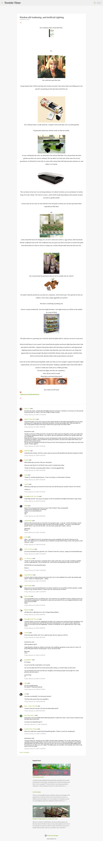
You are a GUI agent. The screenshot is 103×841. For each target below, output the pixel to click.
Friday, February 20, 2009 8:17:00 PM (34, 689)
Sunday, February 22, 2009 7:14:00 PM (35, 733)
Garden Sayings (37, 792)
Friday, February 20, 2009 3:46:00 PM (34, 637)
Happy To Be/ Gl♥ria (30, 419)
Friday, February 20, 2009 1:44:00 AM (34, 427)
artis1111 (27, 408)
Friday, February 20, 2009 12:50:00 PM (35, 591)
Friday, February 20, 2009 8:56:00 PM (34, 701)
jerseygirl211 (28, 659)
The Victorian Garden (38, 777)
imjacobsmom (28, 575)
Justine (26, 484)
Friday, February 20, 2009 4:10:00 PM (34, 655)
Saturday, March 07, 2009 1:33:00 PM (34, 748)
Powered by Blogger (51, 835)
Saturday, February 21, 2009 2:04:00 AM (35, 724)
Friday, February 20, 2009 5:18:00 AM (34, 479)
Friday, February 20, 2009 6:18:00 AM (34, 501)
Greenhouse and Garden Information (29, 394)
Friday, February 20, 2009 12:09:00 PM (35, 570)
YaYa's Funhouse (29, 549)
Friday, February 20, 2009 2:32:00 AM (34, 446)
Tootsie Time (12, 2)
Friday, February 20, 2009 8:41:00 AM (34, 544)
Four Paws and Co (29, 715)
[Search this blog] (93, 3)
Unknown (27, 450)
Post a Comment (24, 752)
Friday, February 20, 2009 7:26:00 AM (34, 532)
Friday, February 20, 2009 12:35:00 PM (35, 581)
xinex (25, 475)
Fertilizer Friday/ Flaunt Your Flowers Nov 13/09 (45, 819)
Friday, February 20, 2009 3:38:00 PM (34, 628)
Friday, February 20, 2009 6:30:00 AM (34, 516)
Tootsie (26, 632)
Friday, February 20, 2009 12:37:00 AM (35, 414)
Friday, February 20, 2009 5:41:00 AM (34, 492)
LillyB (25, 505)
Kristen (26, 460)
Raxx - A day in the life (30, 706)
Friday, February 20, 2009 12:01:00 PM (35, 554)
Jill (25, 694)
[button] (21, 23)
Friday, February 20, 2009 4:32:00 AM (34, 455)
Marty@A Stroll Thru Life (31, 496)
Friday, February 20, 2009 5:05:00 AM (34, 470)
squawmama (28, 520)
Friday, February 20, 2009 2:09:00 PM (34, 614)
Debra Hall (27, 596)
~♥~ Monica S (28, 558)
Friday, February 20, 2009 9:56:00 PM (34, 710)
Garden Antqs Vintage (30, 729)
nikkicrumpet (28, 585)
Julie (25, 683)
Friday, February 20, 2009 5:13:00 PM (34, 678)
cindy (25, 537)
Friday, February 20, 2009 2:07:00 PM (34, 605)
